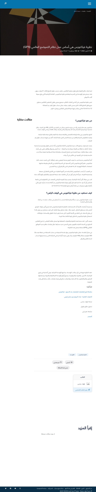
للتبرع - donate (80, 488)
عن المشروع (89, 488)
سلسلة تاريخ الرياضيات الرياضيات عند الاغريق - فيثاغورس (75, 291)
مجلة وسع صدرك (58, 488)
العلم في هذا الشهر (70, 488)
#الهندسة (72, 355)
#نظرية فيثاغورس (83, 355)
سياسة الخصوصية (41, 488)
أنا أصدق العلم (72, 491)
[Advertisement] (63, 74)
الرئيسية (89, 11)
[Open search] (5, 2)
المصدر (90, 316)
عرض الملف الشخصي (81, 390)
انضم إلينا (50, 488)
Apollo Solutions (64, 491)
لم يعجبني (58, 362)
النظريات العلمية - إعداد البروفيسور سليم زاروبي (78, 296)
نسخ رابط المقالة (63, 367)
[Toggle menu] (89, 4)
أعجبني (69, 362)
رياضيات (84, 11)
